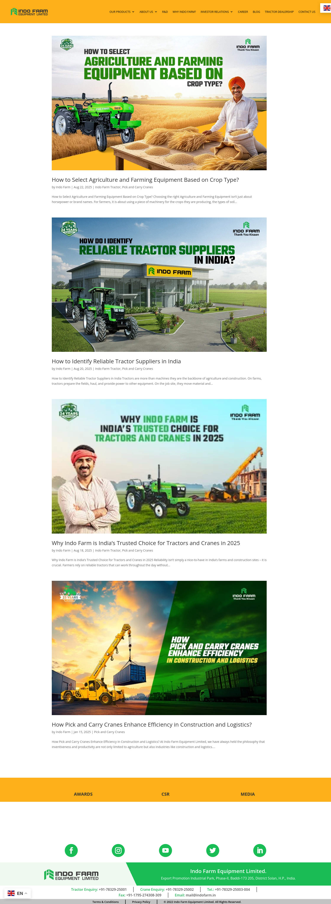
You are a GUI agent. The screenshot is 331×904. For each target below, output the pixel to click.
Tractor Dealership (273, 11)
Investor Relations (209, 11)
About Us (140, 11)
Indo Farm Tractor (108, 186)
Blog (251, 11)
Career (237, 11)
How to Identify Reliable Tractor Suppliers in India (116, 360)
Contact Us (301, 11)
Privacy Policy (141, 901)
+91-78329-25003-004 (232, 888)
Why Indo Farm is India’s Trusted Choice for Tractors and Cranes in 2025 (146, 542)
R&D (159, 11)
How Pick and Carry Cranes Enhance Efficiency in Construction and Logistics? (152, 724)
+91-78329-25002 (180, 888)
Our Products (114, 11)
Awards (83, 793)
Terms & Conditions (105, 901)
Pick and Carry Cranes (137, 186)
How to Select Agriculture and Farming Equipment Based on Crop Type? (145, 179)
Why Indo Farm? (178, 11)
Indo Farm (63, 186)
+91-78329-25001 (113, 888)
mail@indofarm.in (201, 894)
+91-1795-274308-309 (143, 894)
